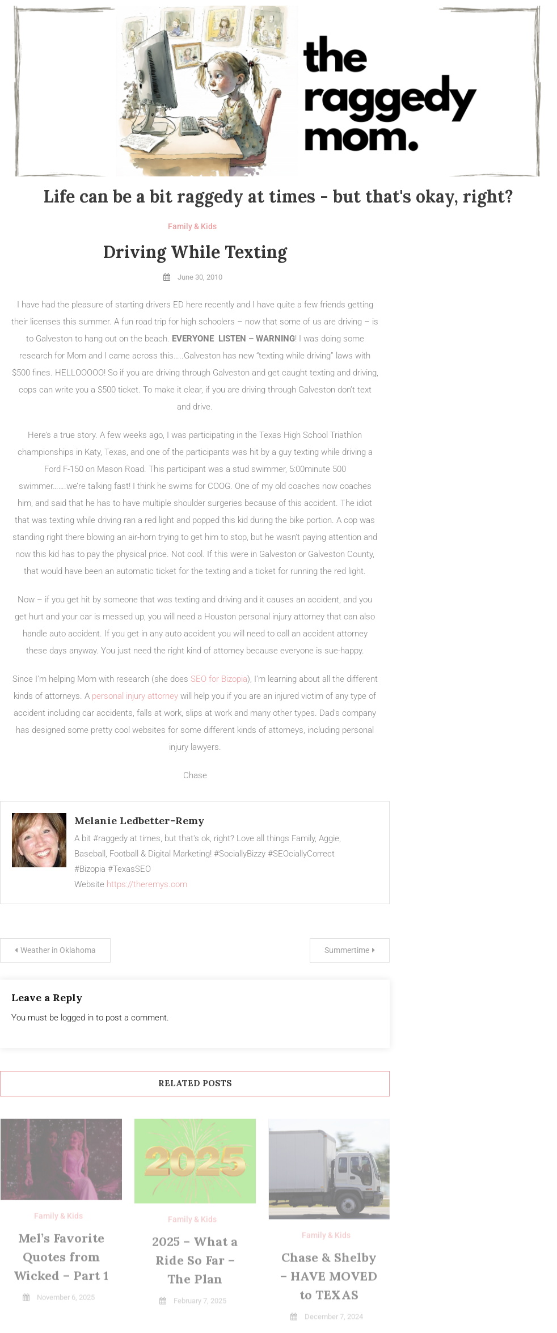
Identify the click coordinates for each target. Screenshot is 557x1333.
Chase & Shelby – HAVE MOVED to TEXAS (328, 1277)
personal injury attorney (135, 696)
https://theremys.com (147, 884)
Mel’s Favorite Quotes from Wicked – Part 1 (61, 1258)
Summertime (346, 950)
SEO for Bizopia (219, 679)
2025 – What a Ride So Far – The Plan (195, 1261)
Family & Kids (192, 226)
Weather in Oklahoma (58, 950)
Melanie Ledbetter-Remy (139, 820)
